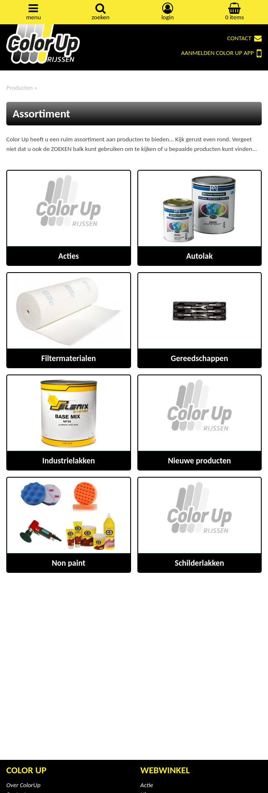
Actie (146, 785)
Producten (19, 87)
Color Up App (221, 53)
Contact (244, 38)
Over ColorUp (23, 785)
